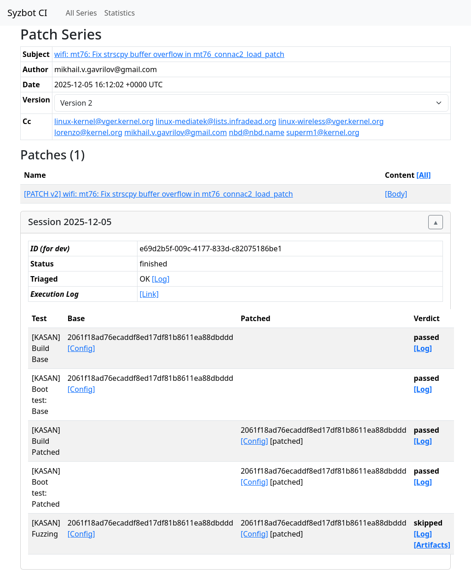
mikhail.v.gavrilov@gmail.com (175, 132)
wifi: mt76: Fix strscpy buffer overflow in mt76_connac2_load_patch (169, 54)
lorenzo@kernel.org (88, 132)
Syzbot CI (27, 12)
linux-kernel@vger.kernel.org (104, 121)
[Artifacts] (432, 545)
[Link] (148, 294)
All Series (81, 13)
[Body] (396, 194)
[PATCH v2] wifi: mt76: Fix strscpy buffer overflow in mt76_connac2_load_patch (158, 194)
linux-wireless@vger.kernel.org (331, 121)
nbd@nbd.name (257, 132)
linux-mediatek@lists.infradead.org (215, 121)
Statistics (119, 13)
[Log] (160, 279)
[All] (423, 175)
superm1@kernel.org (322, 132)
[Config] (81, 348)
